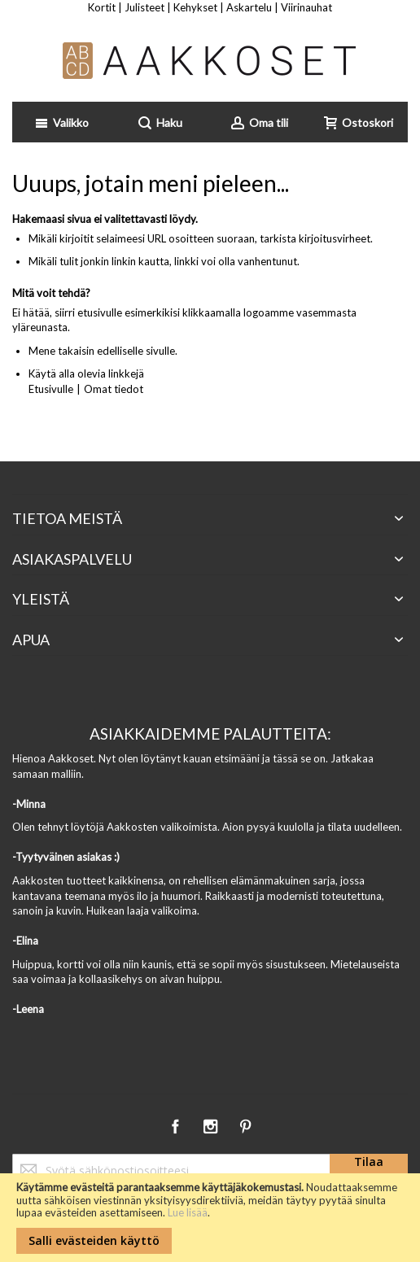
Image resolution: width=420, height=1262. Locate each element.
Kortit (102, 7)
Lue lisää (188, 1212)
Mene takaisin (61, 350)
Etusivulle (50, 388)
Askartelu (249, 7)
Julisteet (144, 7)
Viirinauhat (306, 7)
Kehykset (195, 7)
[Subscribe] (369, 1170)
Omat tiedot (113, 388)
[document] (210, 1217)
